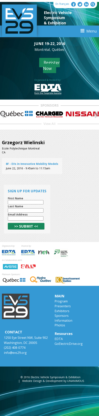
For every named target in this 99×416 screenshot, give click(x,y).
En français (62, 4)
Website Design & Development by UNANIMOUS (53, 381)
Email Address (18, 214)
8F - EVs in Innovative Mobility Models (32, 164)
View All (49, 123)
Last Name (15, 206)
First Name (15, 198)
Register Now (51, 65)
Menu (91, 31)
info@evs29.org (15, 353)
